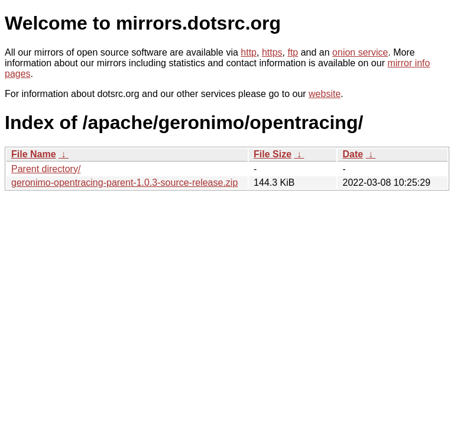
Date (352, 154)
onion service (360, 52)
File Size (272, 154)
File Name (33, 154)
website (324, 94)
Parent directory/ (45, 169)
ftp (292, 52)
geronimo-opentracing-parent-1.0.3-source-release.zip (124, 183)
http (249, 52)
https (272, 52)
